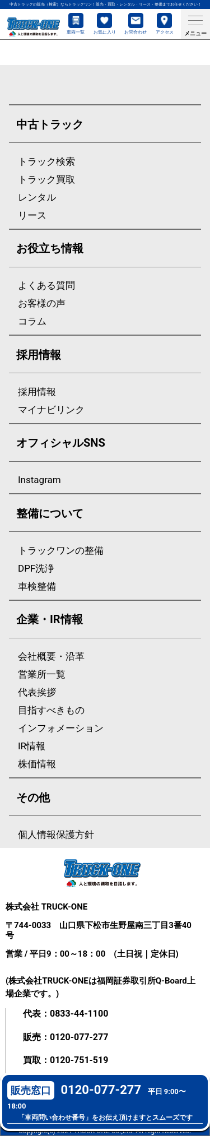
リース (32, 215)
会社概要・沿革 (51, 656)
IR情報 (31, 746)
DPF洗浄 (36, 568)
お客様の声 (42, 303)
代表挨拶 (37, 692)
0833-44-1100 (79, 1013)
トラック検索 (46, 161)
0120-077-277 (79, 1037)
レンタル (37, 197)
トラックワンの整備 (61, 550)
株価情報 (37, 764)
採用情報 (37, 392)
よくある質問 (46, 285)
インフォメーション (61, 728)
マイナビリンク (51, 410)
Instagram (39, 480)
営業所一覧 (42, 674)
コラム (32, 321)
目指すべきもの (51, 710)
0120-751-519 (79, 1060)
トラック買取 (46, 179)
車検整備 (37, 586)
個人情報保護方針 (56, 835)
